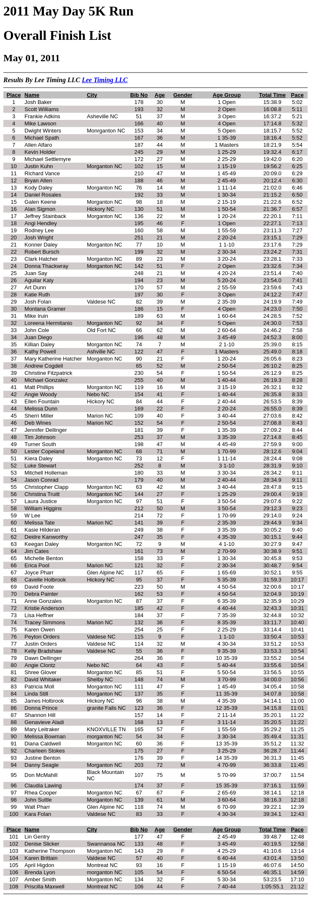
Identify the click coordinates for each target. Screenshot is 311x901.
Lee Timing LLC (105, 79)
